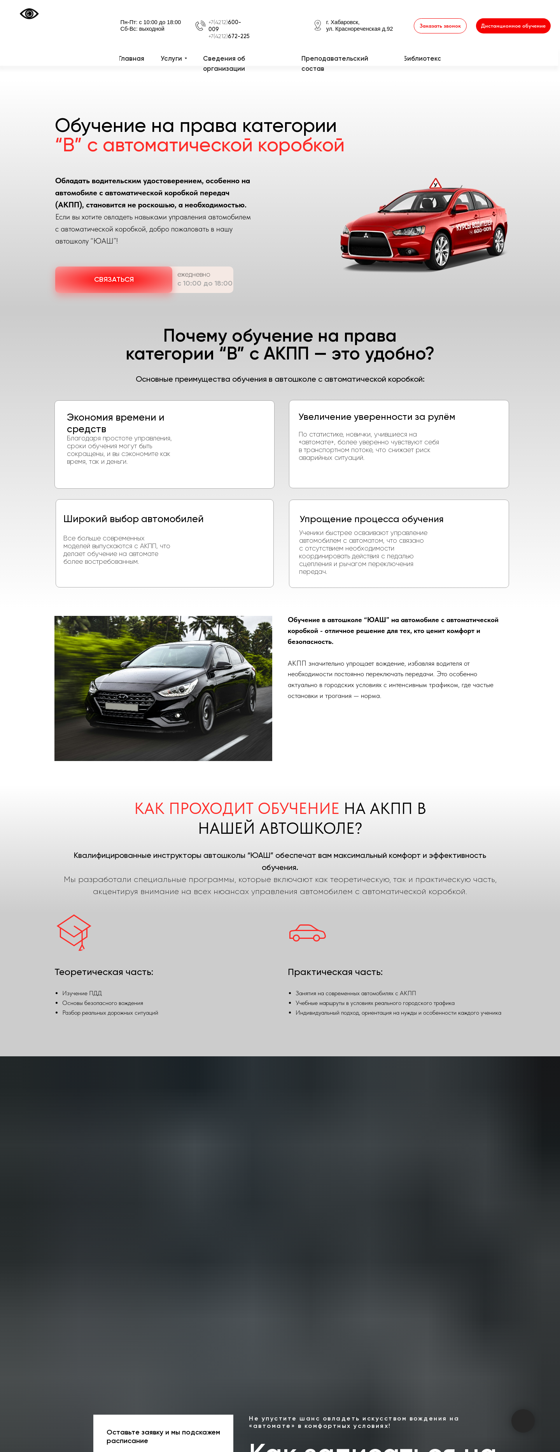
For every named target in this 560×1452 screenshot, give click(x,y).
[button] (440, 26)
